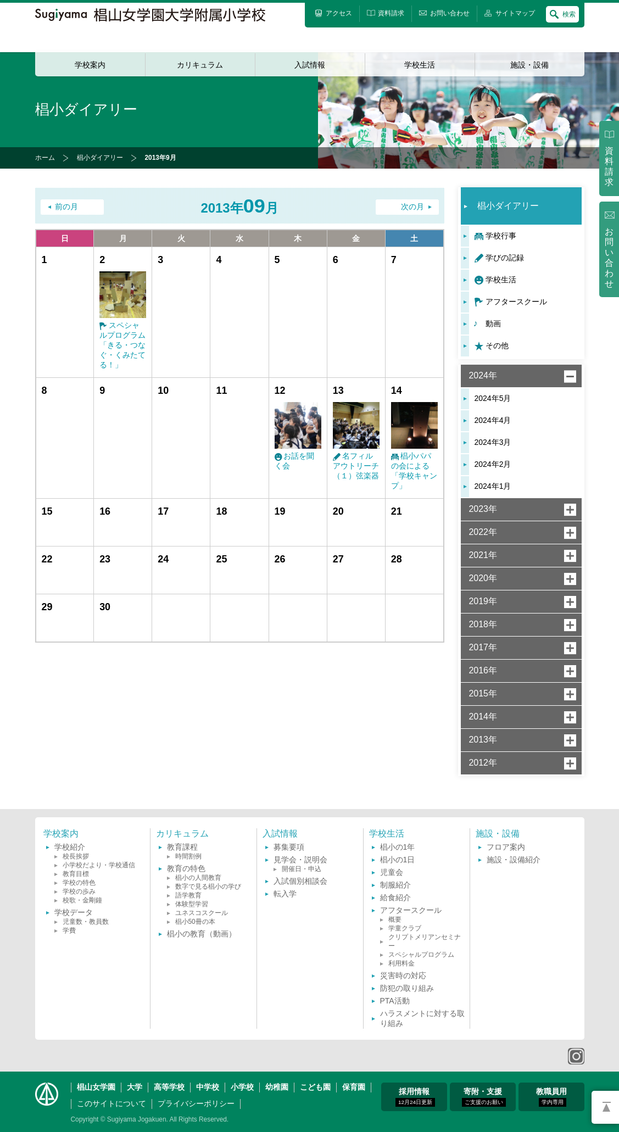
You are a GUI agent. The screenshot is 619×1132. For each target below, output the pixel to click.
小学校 (242, 1087)
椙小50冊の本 (195, 921)
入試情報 (309, 64)
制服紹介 (395, 884)
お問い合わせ (609, 258)
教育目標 (76, 874)
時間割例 (188, 856)
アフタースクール (516, 301)
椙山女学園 (96, 1087)
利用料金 (401, 963)
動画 (493, 323)
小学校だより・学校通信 (99, 865)
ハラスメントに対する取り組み (422, 1018)
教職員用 (551, 1097)
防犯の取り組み (407, 988)
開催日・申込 (301, 869)
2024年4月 (493, 420)
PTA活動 (395, 1000)
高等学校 (169, 1087)
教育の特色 (186, 868)
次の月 (412, 207)
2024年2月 (493, 464)
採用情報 (415, 1097)
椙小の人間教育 (198, 878)
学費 (69, 930)
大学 (134, 1087)
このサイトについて (111, 1103)
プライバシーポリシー (196, 1103)
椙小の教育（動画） (201, 933)
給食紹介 (395, 897)
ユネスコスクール (201, 913)
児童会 (391, 872)
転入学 (285, 893)
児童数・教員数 (86, 921)
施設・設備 (529, 64)
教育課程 (182, 847)
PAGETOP (605, 1107)
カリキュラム (200, 64)
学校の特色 (79, 882)
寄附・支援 (484, 1097)
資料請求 (609, 166)
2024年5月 (493, 398)
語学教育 (188, 895)
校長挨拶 (76, 856)
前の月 (66, 207)
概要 (394, 919)
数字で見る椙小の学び (208, 886)
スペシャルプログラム (421, 954)
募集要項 (289, 847)
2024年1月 (493, 486)
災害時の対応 (403, 975)
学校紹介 (69, 847)
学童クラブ (404, 928)
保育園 (353, 1087)
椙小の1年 (397, 847)
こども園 (315, 1087)
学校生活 (419, 64)
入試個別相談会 (300, 881)
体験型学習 (191, 904)
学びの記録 (505, 257)
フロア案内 (506, 847)
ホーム (45, 157)
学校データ (73, 912)
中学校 (207, 1087)
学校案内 (90, 64)
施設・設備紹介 (513, 859)
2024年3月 (493, 442)
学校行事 (501, 235)
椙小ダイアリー (100, 157)
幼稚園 (276, 1087)
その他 (497, 345)
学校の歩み (79, 891)
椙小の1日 (397, 859)
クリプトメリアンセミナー (424, 941)
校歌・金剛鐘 (82, 900)
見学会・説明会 (300, 859)
